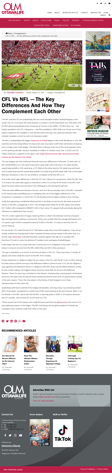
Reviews (75, 20)
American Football (39, 140)
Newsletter (96, 13)
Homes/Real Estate (60, 25)
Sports (27, 20)
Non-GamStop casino (13, 470)
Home (49, 13)
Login (106, 13)
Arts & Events (14, 20)
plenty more (62, 302)
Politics (65, 20)
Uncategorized (19, 33)
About (57, 13)
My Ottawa (75, 25)
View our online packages (43, 401)
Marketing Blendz (11, 445)
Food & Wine (46, 20)
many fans (16, 237)
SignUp (103, 15)
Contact (84, 13)
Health (35, 20)
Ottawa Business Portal (93, 20)
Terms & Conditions (87, 469)
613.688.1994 (11, 427)
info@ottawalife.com (46, 397)
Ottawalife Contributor (15, 93)
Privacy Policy (103, 469)
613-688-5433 (11, 425)
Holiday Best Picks (41, 25)
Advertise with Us (70, 13)
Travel (57, 20)
